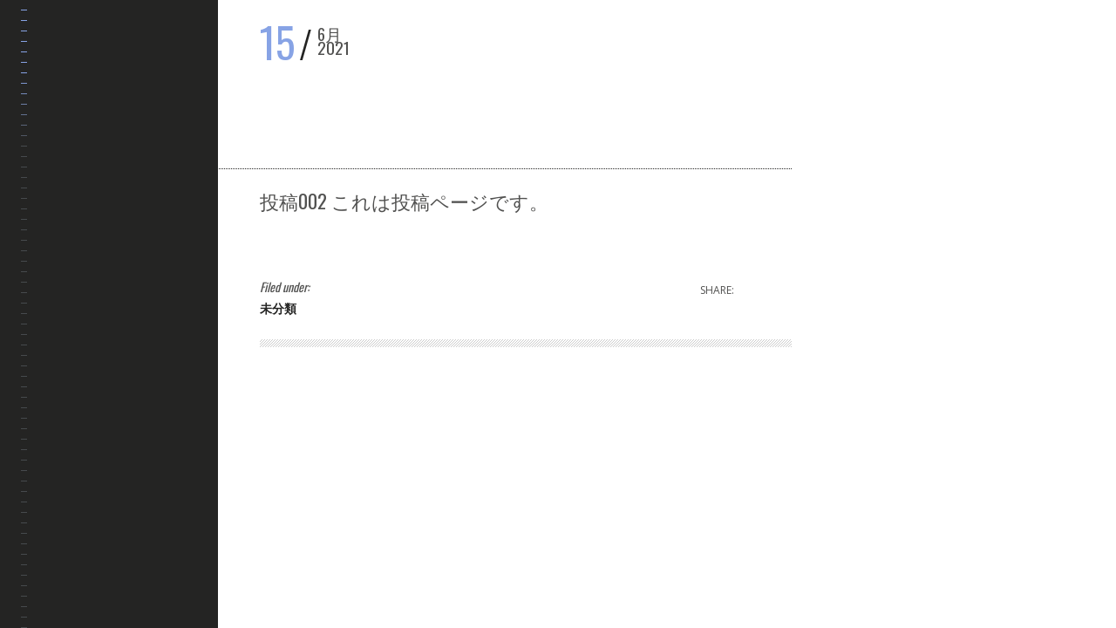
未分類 (278, 307)
